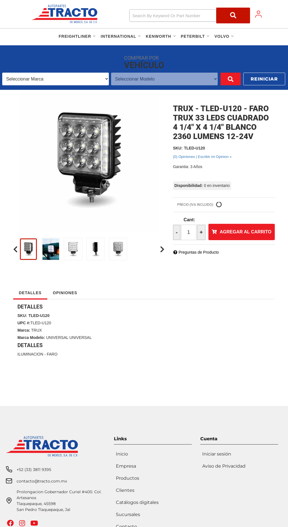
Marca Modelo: (31, 337)
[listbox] (55, 79)
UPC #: (23, 323)
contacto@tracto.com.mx (42, 481)
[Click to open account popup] (258, 14)
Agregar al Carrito (245, 231)
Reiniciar (264, 79)
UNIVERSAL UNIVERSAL (69, 337)
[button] (189, 15)
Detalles (30, 293)
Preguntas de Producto (199, 252)
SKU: (178, 148)
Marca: (23, 330)
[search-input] (173, 15)
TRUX (36, 330)
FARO (52, 354)
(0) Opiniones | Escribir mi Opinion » (202, 157)
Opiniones (65, 293)
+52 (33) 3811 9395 (34, 469)
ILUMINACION (30, 354)
